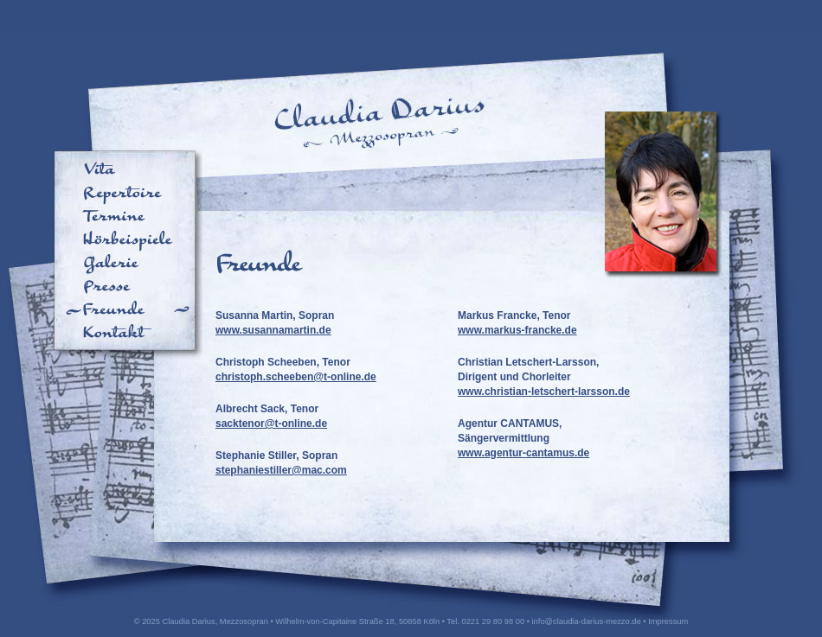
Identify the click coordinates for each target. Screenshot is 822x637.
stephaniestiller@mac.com (281, 470)
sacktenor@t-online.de (271, 423)
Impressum (668, 621)
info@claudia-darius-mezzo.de (586, 621)
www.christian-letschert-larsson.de (544, 391)
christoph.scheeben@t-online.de (295, 377)
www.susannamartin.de (273, 330)
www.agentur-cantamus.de (523, 453)
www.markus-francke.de (517, 330)
